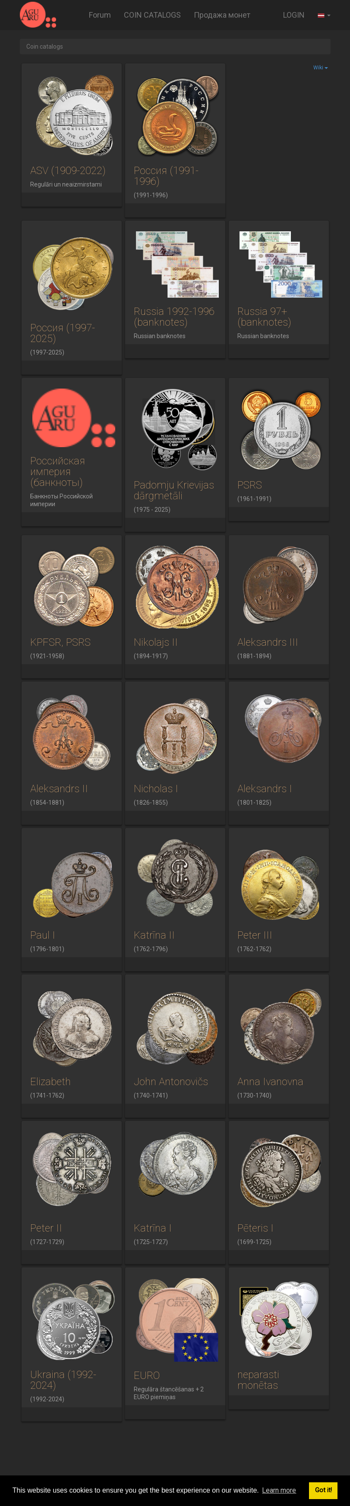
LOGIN (294, 14)
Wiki (320, 68)
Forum (100, 14)
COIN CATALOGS (152, 14)
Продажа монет (222, 14)
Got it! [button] (323, 1490)
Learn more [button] (279, 1490)
